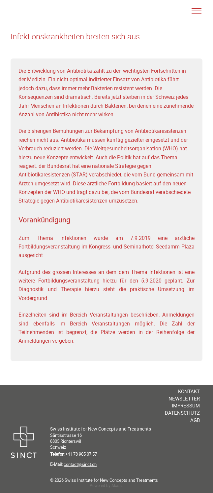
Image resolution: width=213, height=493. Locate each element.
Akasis (117, 485)
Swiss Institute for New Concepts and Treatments (100, 429)
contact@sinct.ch (80, 464)
